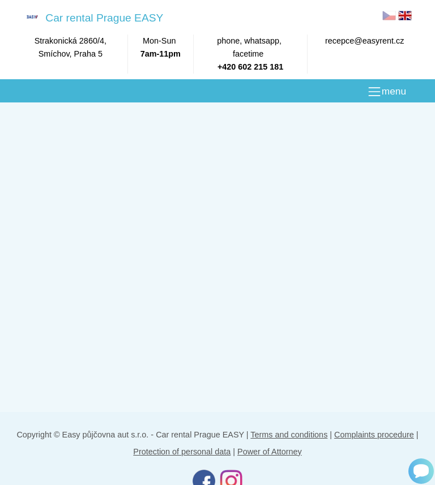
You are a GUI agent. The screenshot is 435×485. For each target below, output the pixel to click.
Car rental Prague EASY (92, 17)
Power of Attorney (269, 451)
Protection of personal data (182, 451)
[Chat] (421, 471)
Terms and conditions (288, 434)
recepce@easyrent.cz (364, 40)
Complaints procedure (374, 434)
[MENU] (386, 91)
